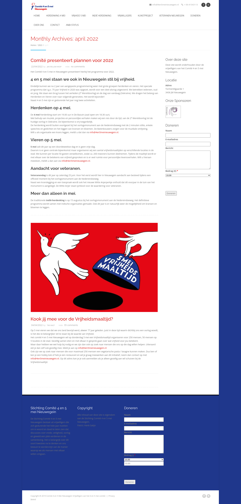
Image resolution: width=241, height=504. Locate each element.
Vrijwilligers (125, 15)
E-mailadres (172, 139)
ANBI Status (72, 24)
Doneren (195, 15)
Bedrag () (172, 170)
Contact (55, 24)
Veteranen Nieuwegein (171, 15)
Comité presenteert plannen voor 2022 (72, 60)
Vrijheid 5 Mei (79, 15)
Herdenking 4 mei (55, 15)
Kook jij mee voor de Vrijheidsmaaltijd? (72, 319)
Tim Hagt (51, 325)
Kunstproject (145, 15)
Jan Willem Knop (54, 66)
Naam (169, 130)
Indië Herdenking (101, 15)
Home (37, 15)
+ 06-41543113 (190, 4)
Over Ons (39, 24)
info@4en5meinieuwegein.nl (164, 4)
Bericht (169, 148)
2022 (40, 45)
